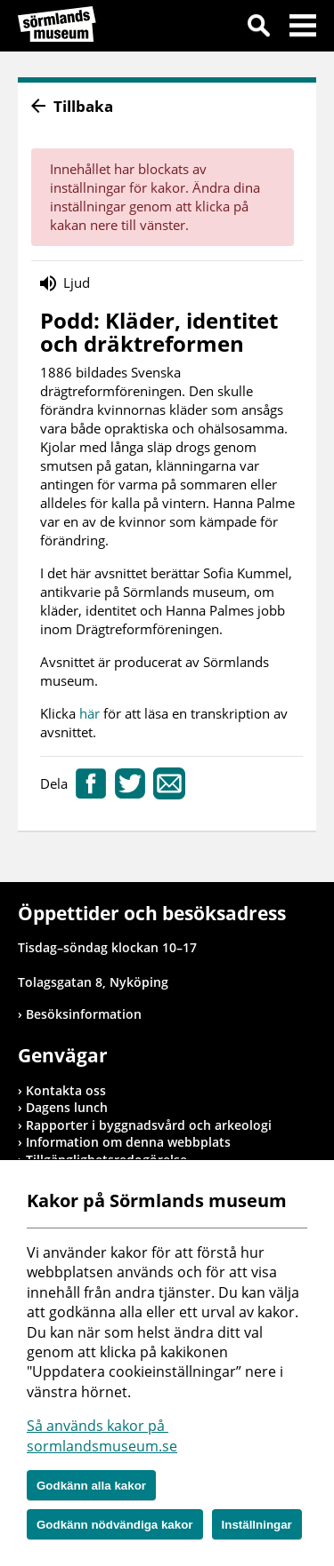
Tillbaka (83, 106)
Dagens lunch (67, 1107)
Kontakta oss (66, 1090)
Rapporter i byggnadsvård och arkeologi (149, 1125)
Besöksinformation (84, 1014)
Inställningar (257, 1524)
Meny (303, 28)
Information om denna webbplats (128, 1141)
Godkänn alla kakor (91, 1485)
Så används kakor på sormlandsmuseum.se (102, 1435)
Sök (258, 28)
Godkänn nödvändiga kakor (115, 1524)
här (91, 713)
